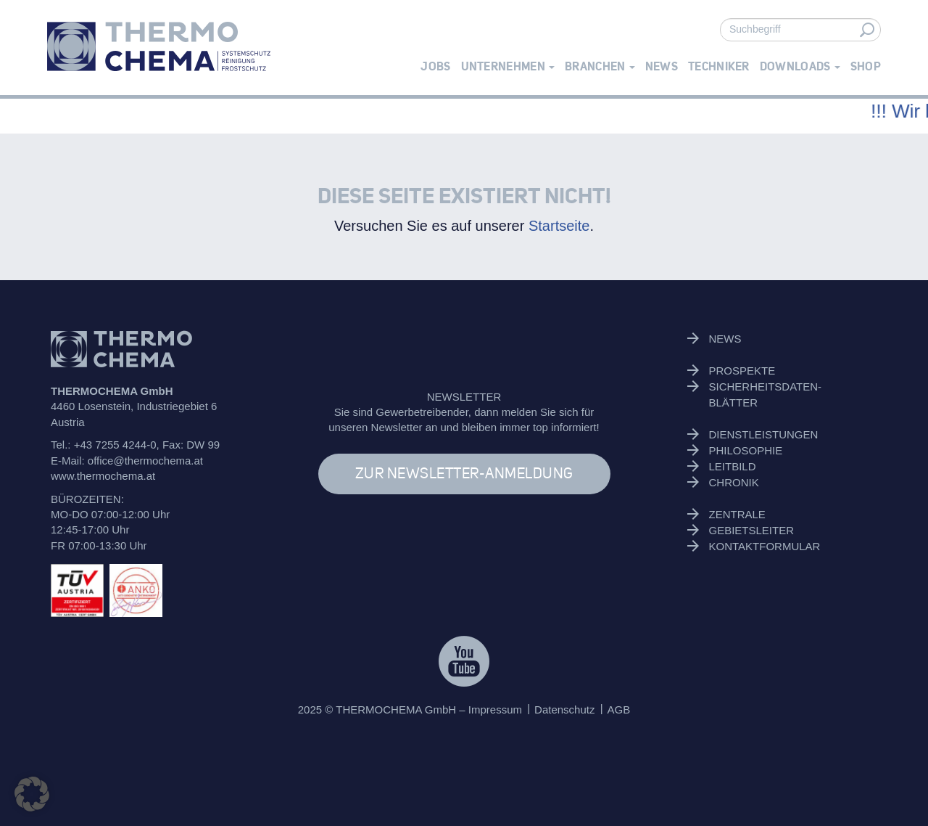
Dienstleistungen (764, 434)
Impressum (495, 709)
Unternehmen (508, 66)
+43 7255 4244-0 (115, 444)
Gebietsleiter (752, 530)
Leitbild (732, 466)
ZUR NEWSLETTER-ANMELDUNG (464, 474)
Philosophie (746, 450)
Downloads (800, 66)
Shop (865, 66)
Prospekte (742, 370)
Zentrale (737, 514)
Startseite (559, 226)
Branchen (600, 66)
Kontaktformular (765, 546)
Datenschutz (564, 709)
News (661, 66)
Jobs (435, 66)
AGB (619, 709)
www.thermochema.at (103, 476)
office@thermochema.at (145, 460)
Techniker (719, 66)
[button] (32, 794)
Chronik (734, 482)
